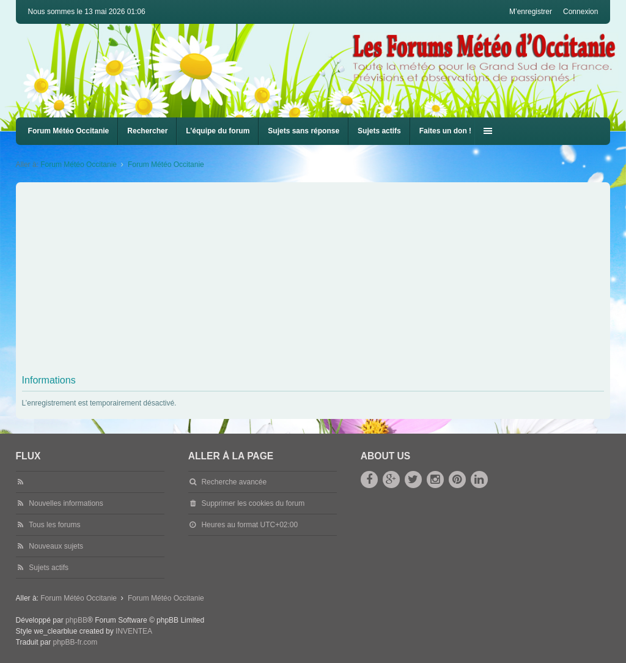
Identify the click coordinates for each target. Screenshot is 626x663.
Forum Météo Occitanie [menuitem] (68, 131)
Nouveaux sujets (56, 546)
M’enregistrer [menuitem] (530, 11)
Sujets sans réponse (303, 131)
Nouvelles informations (66, 503)
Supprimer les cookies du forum (252, 503)
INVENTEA (134, 631)
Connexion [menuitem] (580, 11)
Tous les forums (54, 524)
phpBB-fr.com (75, 642)
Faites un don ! (445, 131)
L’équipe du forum (217, 131)
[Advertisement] (313, 277)
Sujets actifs (379, 131)
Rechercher (147, 131)
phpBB (76, 620)
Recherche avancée (234, 482)
